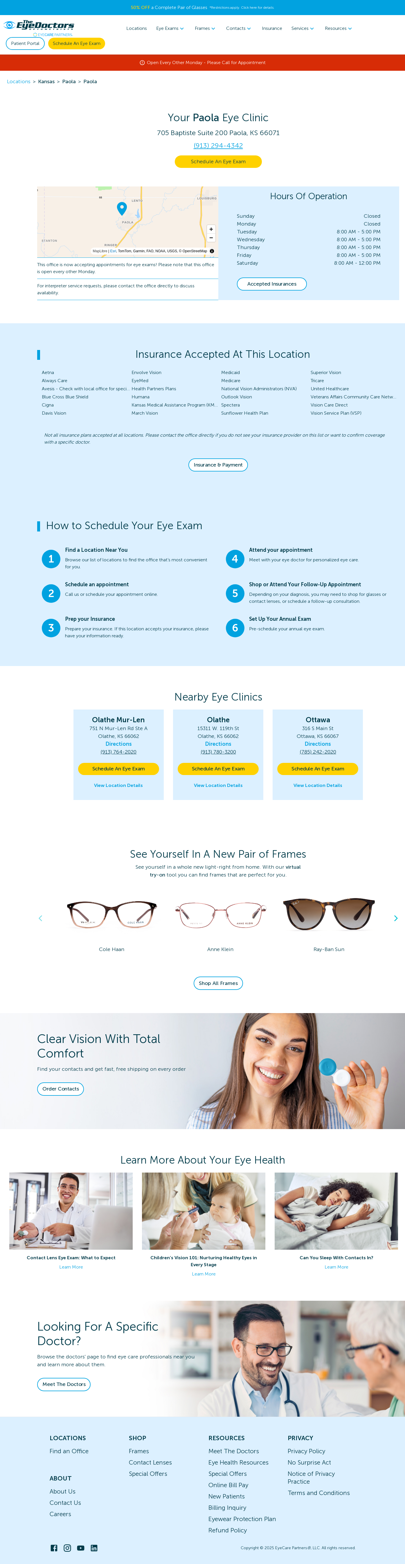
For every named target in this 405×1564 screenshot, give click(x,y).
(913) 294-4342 (218, 145)
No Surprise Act (309, 1462)
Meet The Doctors (63, 1384)
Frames (139, 1451)
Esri (113, 251)
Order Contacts (60, 1089)
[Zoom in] (211, 229)
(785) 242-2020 (318, 752)
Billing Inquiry (227, 1507)
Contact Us (65, 1502)
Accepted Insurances (271, 284)
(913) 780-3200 (218, 752)
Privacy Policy (306, 1451)
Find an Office (69, 1451)
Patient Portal (25, 43)
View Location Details (118, 785)
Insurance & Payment (218, 465)
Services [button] (303, 28)
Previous (40, 918)
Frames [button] (206, 28)
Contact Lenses (150, 1462)
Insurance (272, 28)
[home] (38, 28)
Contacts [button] (239, 28)
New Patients (226, 1496)
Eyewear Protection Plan (242, 1519)
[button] (218, 699)
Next (396, 918)
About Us (62, 1491)
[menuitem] (171, 28)
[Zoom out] (211, 237)
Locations (136, 28)
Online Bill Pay (228, 1485)
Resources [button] (339, 28)
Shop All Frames (218, 983)
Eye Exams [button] (171, 28)
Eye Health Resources (238, 1462)
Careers (60, 1514)
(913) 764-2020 (118, 752)
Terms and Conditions (319, 1492)
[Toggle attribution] (211, 251)
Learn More (71, 1267)
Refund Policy (227, 1530)
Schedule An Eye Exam (76, 43)
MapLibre (100, 251)
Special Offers (148, 1473)
